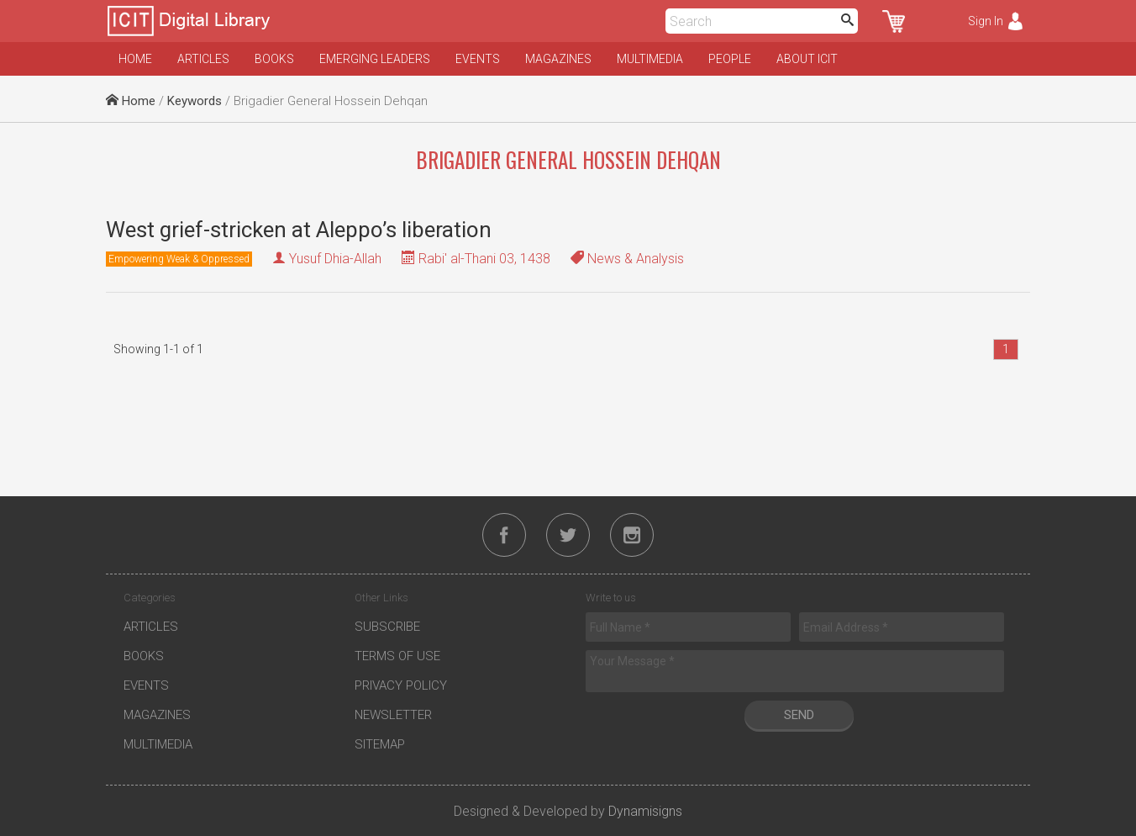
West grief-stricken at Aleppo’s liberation (299, 229)
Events (477, 59)
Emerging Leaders (374, 59)
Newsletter (393, 714)
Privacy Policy (401, 685)
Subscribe (387, 626)
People (729, 59)
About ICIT (807, 59)
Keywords (194, 100)
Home (135, 59)
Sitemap (380, 744)
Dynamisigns (645, 811)
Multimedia (650, 59)
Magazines (558, 59)
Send (799, 714)
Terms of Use (397, 656)
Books (274, 59)
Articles (203, 59)
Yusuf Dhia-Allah (335, 259)
